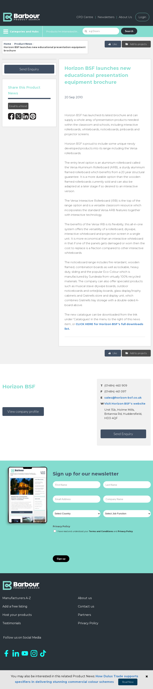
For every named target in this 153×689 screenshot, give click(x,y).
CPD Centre (84, 17)
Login (142, 17)
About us (85, 598)
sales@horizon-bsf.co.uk (123, 397)
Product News (23, 43)
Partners (84, 615)
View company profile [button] (23, 411)
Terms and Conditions (101, 531)
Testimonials (11, 623)
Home (7, 43)
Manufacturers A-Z (16, 598)
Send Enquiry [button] (29, 69)
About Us (125, 17)
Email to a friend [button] (18, 106)
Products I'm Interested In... (62, 31)
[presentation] (81, 544)
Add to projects (136, 44)
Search (129, 31)
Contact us (86, 606)
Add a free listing (14, 606)
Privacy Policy (61, 526)
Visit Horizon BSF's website (124, 403)
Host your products (17, 615)
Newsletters (106, 17)
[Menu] (20, 31)
